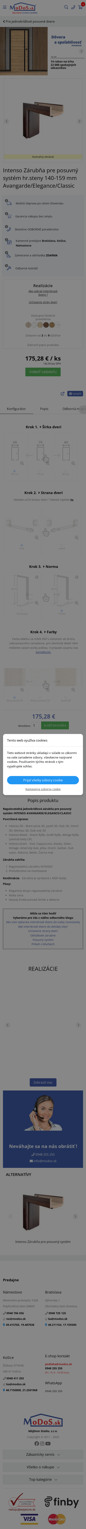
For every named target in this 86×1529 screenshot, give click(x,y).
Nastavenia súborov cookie (43, 789)
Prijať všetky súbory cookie (43, 780)
